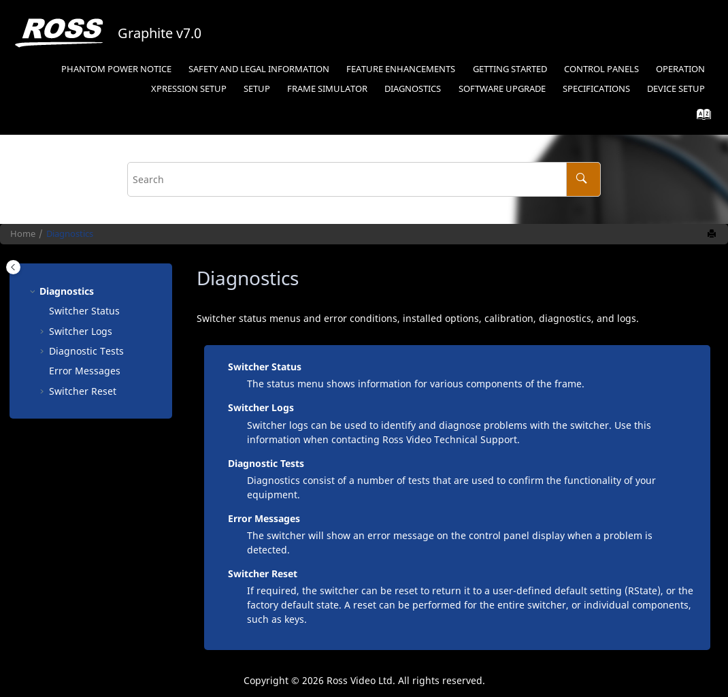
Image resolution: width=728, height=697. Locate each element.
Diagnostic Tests (86, 350)
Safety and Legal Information (258, 69)
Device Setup (676, 89)
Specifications (596, 89)
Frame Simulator (327, 89)
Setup (189, 89)
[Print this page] (713, 234)
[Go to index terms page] (700, 117)
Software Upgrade (502, 89)
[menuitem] (116, 70)
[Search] (583, 179)
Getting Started (510, 69)
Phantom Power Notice (116, 69)
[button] (34, 291)
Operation (680, 69)
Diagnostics (412, 89)
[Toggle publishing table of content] (13, 267)
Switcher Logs (80, 331)
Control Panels (601, 69)
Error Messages (84, 370)
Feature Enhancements (400, 69)
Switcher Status (84, 310)
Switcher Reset (82, 391)
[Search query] (364, 179)
